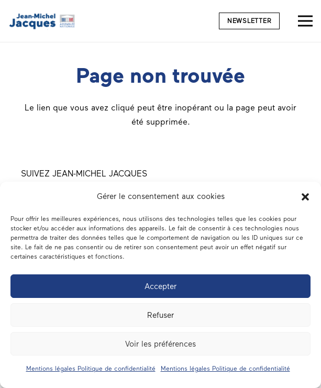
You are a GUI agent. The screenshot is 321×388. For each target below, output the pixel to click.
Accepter (160, 286)
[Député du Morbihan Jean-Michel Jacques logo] (42, 21)
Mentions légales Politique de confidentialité (91, 368)
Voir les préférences (160, 344)
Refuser (160, 315)
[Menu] (305, 21)
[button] (305, 197)
